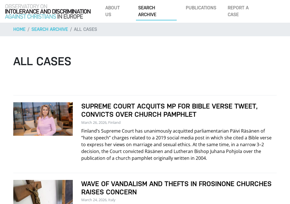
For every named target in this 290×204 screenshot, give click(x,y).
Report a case (238, 11)
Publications (201, 7)
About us (112, 11)
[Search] (277, 11)
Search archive (147, 11)
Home (19, 29)
